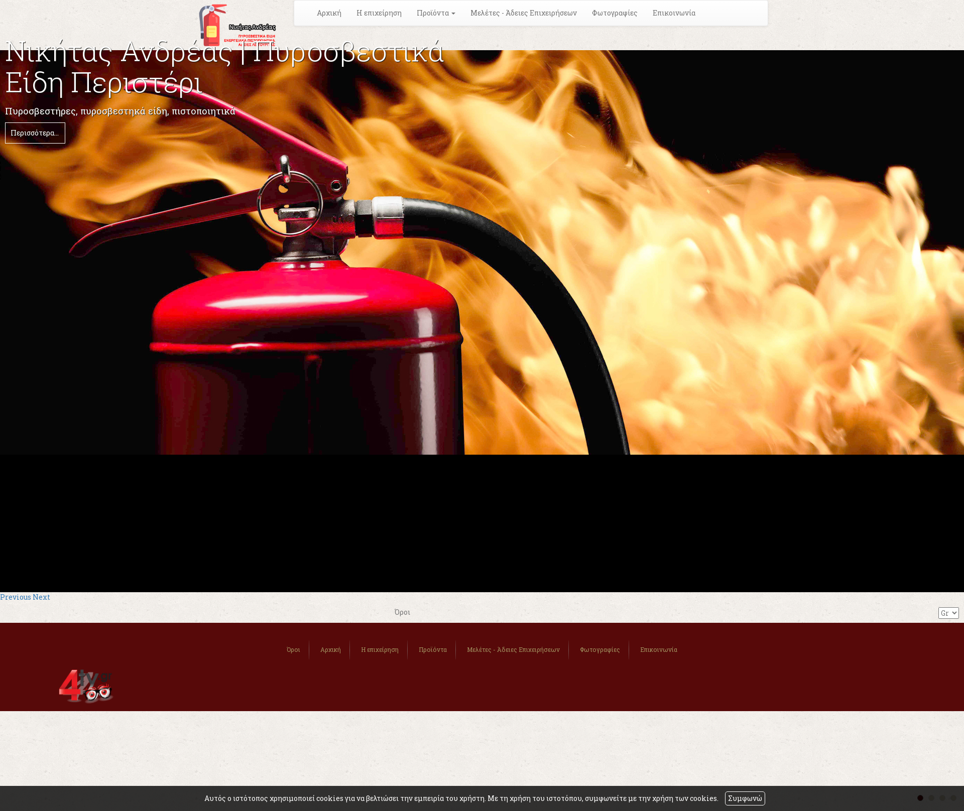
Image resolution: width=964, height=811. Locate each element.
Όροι (293, 649)
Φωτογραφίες (615, 13)
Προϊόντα (433, 649)
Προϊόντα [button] (436, 13)
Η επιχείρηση (379, 13)
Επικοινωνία (674, 13)
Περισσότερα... (35, 133)
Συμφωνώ (745, 798)
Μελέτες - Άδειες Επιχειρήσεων (523, 13)
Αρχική (329, 13)
